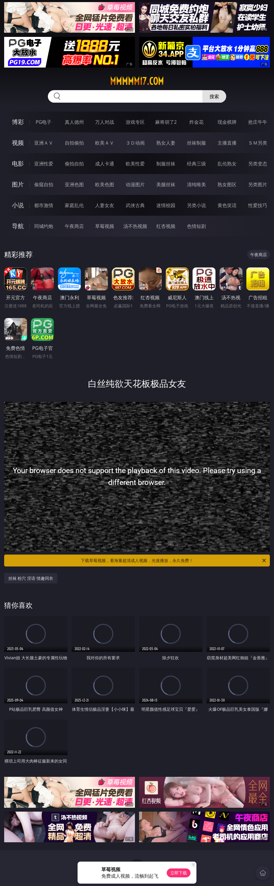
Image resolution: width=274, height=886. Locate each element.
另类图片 (257, 184)
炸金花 (196, 122)
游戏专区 (135, 122)
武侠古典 (135, 205)
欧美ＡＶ (104, 143)
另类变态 (257, 163)
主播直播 (227, 143)
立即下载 (178, 873)
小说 (18, 205)
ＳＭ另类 (257, 143)
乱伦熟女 (227, 163)
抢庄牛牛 (257, 122)
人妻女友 (104, 205)
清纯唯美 (196, 184)
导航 (18, 226)
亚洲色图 (74, 184)
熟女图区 (227, 184)
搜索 (214, 96)
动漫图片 (135, 184)
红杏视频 (165, 226)
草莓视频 (104, 226)
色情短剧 (196, 226)
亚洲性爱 (43, 163)
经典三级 (196, 163)
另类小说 (196, 205)
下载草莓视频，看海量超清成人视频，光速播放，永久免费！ (174, 560)
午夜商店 (74, 226)
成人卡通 (104, 163)
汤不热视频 (135, 226)
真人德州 (74, 122)
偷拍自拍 (74, 163)
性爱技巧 (257, 205)
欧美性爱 (135, 163)
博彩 (18, 122)
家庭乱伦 (74, 205)
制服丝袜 (165, 163)
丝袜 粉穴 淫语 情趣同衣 (30, 578)
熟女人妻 (165, 143)
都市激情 (43, 205)
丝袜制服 (196, 143)
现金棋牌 (227, 122)
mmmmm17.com (137, 81)
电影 (18, 163)
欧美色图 (104, 184)
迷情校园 (165, 205)
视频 (18, 143)
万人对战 (104, 122)
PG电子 (43, 122)
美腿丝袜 (165, 184)
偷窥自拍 (43, 184)
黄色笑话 (227, 205)
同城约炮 (43, 226)
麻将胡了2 (166, 122)
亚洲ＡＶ (43, 143)
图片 (18, 184)
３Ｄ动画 (135, 143)
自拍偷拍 (74, 143)
